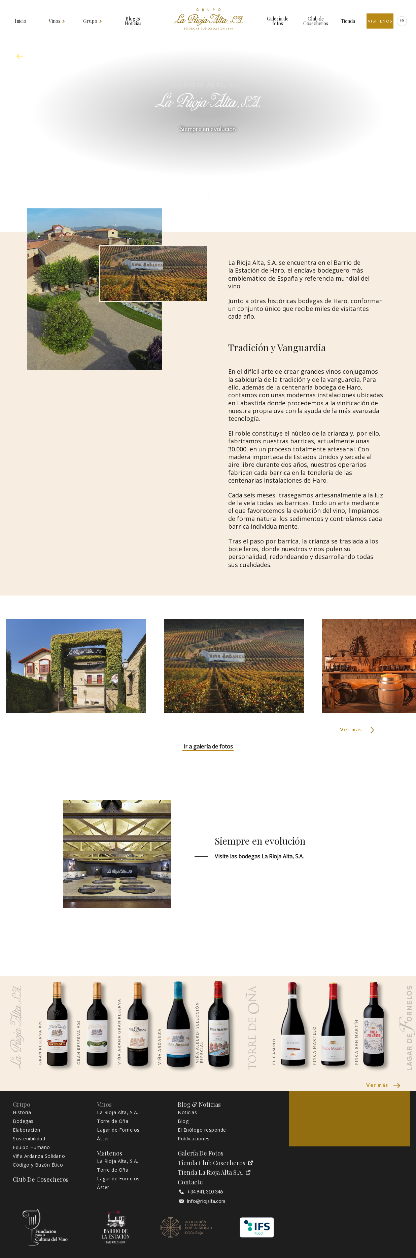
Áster (103, 1138)
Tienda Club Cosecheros (215, 1163)
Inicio (20, 21)
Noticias (187, 1112)
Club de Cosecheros (315, 21)
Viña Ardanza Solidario (39, 1156)
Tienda (348, 21)
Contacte (190, 1182)
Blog (183, 1121)
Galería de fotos (277, 21)
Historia (22, 1112)
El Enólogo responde (202, 1130)
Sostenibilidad (29, 1138)
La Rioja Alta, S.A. (117, 1112)
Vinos (55, 21)
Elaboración (26, 1130)
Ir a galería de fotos (208, 746)
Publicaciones (194, 1138)
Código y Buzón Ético (38, 1165)
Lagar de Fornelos (118, 1130)
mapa (21, 56)
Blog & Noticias (133, 21)
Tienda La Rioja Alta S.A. (214, 1172)
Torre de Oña (112, 1121)
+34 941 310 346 (201, 1191)
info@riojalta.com (202, 1201)
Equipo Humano (31, 1147)
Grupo (90, 21)
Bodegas (23, 1121)
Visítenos (380, 21)
